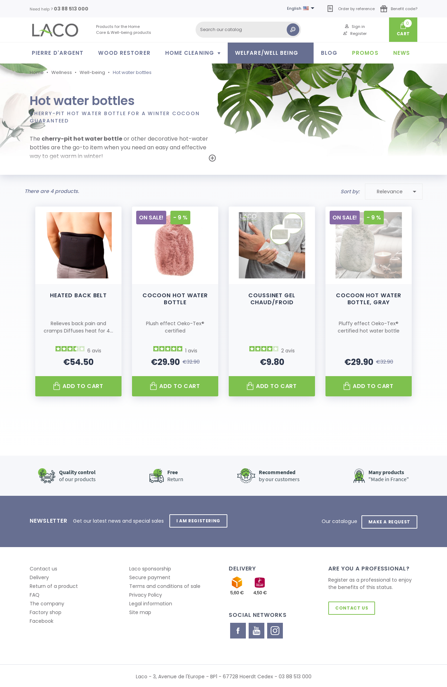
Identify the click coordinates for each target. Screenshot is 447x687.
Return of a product (54, 584)
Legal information (150, 602)
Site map (140, 610)
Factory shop (45, 610)
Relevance (398, 191)
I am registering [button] (199, 520)
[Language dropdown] (302, 8)
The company (47, 602)
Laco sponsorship (150, 567)
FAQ (34, 593)
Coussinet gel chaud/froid (271, 298)
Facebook (41, 619)
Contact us (43, 567)
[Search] (248, 30)
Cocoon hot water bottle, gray (368, 298)
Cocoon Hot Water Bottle (175, 298)
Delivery (39, 576)
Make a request (389, 520)
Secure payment (149, 576)
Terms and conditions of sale (164, 584)
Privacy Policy (145, 593)
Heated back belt (78, 295)
